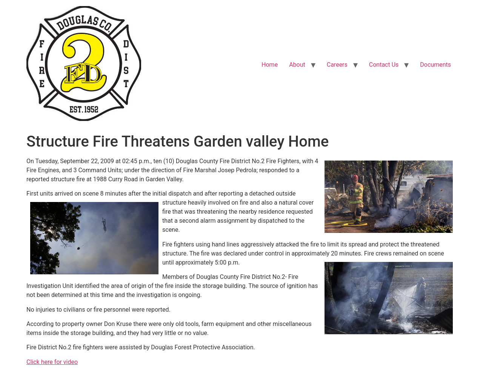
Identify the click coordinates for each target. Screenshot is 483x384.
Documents (435, 64)
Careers (337, 64)
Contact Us (384, 64)
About (297, 64)
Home (269, 64)
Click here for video (52, 362)
